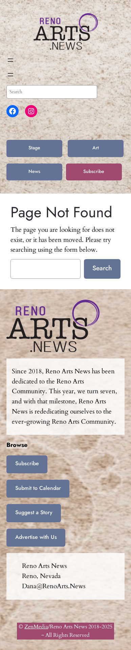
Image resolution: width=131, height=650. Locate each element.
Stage (34, 147)
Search (102, 268)
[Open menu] (10, 60)
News (34, 171)
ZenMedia (36, 626)
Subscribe (93, 171)
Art (95, 147)
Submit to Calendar (38, 488)
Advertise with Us (36, 537)
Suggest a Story (33, 512)
